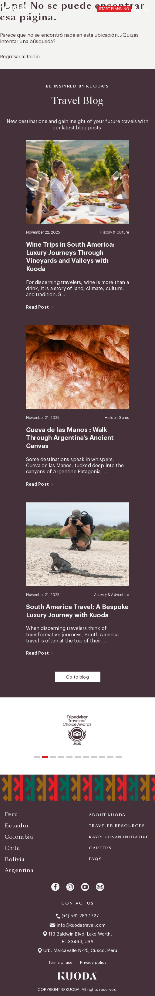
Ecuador (17, 825)
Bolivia (15, 859)
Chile (12, 848)
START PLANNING (114, 9)
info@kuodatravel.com (81, 925)
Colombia (19, 837)
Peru (11, 814)
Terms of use (61, 962)
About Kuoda (107, 815)
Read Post (37, 307)
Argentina (19, 870)
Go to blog (77, 677)
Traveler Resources (117, 825)
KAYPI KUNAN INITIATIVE (119, 837)
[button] (37, 757)
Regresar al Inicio (20, 56)
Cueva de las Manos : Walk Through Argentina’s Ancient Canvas (70, 438)
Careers (100, 848)
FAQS (95, 859)
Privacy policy (93, 962)
